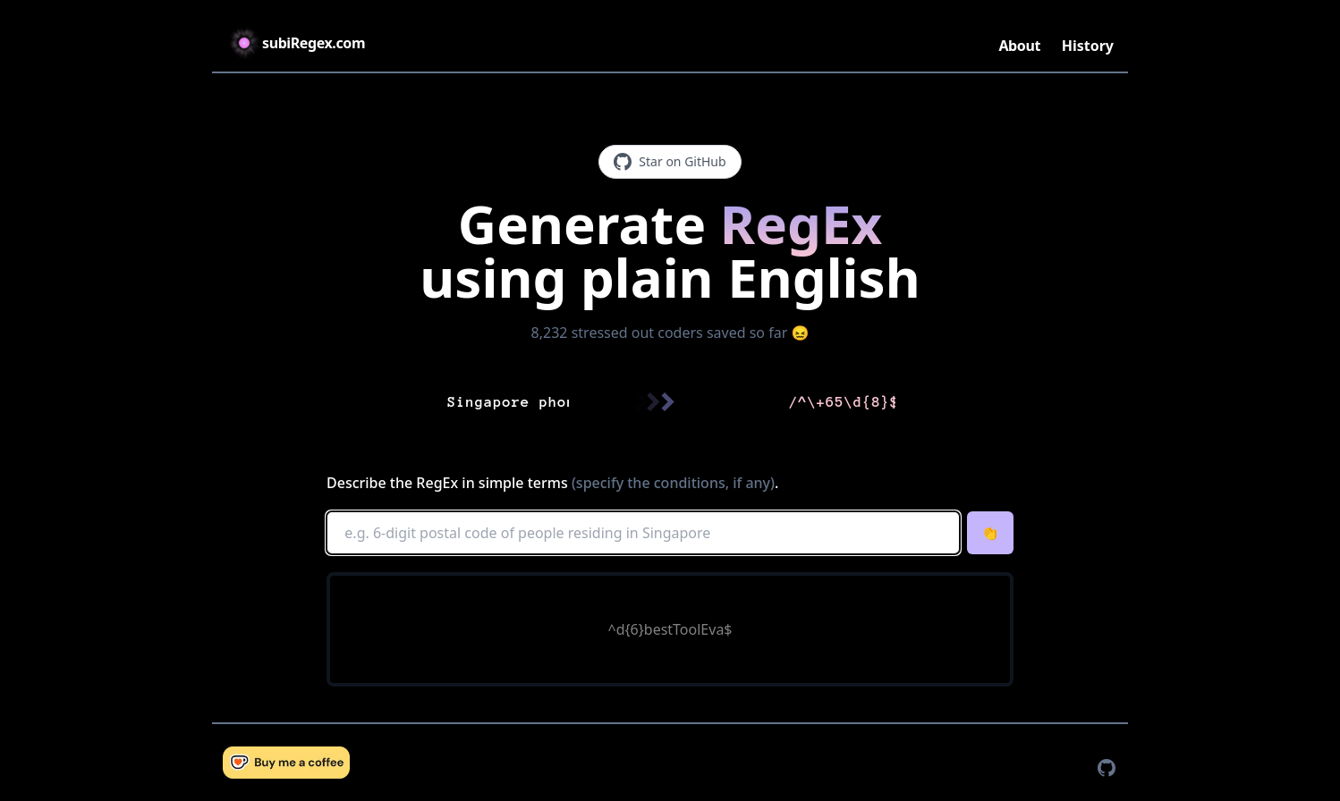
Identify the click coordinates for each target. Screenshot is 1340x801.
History (1088, 45)
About (1019, 45)
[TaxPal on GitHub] (1106, 768)
